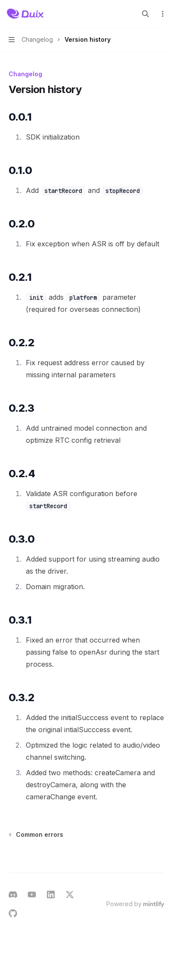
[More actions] (162, 14)
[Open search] (145, 14)
